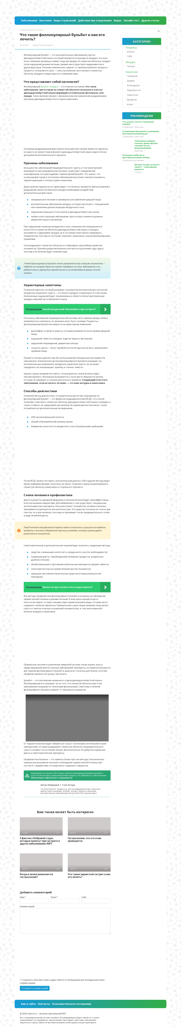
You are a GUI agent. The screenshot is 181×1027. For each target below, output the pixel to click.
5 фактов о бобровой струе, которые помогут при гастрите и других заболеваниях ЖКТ (40, 841)
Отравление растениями (133, 160)
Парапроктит (134, 90)
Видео (118, 20)
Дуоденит (132, 99)
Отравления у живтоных (133, 127)
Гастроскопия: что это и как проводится (84, 839)
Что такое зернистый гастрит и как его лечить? (89, 875)
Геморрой (132, 76)
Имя (23, 897)
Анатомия (45, 20)
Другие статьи (150, 20)
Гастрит (131, 66)
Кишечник (132, 71)
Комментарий (27, 906)
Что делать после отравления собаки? (138, 122)
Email (54, 897)
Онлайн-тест (131, 20)
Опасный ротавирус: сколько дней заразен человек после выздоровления (146, 144)
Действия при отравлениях (95, 20)
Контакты (44, 1003)
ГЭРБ (129, 56)
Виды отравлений (65, 20)
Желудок (130, 62)
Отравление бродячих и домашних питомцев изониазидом (140, 132)
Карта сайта (28, 1003)
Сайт (84, 897)
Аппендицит (133, 85)
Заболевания (29, 20)
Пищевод (131, 47)
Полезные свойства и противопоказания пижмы (136, 156)
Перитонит (132, 94)
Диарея (131, 80)
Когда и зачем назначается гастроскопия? (36, 875)
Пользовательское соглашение (71, 1003)
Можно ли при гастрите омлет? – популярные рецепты (147, 167)
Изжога (131, 51)
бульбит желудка (49, 86)
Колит (130, 104)
